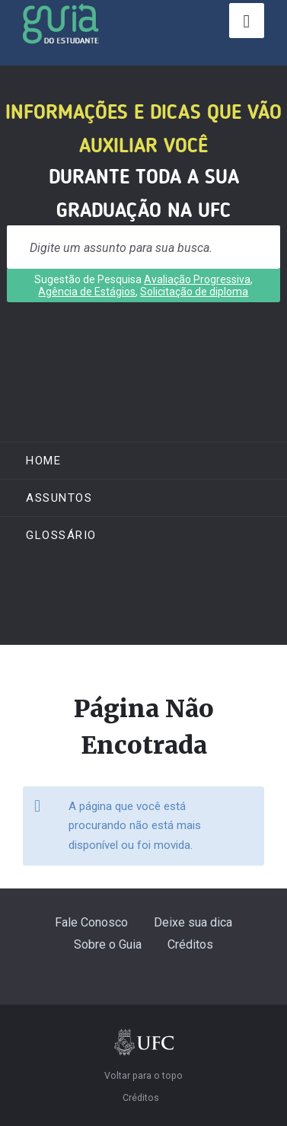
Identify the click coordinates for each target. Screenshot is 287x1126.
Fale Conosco (91, 922)
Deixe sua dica (193, 922)
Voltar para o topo (143, 1075)
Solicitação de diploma (194, 291)
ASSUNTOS (59, 498)
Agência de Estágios (87, 291)
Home (43, 460)
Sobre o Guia (108, 944)
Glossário (61, 535)
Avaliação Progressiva (197, 279)
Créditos (190, 944)
